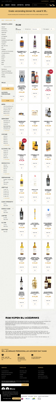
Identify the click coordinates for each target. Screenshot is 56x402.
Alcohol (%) (6, 149)
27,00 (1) (6, 154)
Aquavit (3, 34)
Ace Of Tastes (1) (8, 108)
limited (4, 216)
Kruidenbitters (5, 53)
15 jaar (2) (6, 194)
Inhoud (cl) (5, 163)
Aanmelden (25, 384)
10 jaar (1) (6, 191)
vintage (4, 134)
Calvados (3, 42)
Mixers (3, 57)
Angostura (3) (7, 109)
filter (3, 223)
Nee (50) (6, 205)
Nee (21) (6, 226)
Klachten (3, 376)
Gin (2, 47)
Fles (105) (6, 182)
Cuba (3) (6, 124)
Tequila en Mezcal (6, 71)
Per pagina (46, 29)
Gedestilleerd (6, 24)
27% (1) (5, 155)
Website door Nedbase (43, 396)
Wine (13, 5)
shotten (4, 229)
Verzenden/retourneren (7, 372)
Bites (27, 5)
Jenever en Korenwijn (7, 51)
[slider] (1, 97)
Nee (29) (6, 219)
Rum (2, 64)
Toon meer (7, 115)
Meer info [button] (9, 395)
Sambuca (4, 69)
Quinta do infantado (42, 376)
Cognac (3, 44)
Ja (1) (5, 203)
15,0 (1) (5, 168)
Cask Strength (7, 202)
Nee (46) (6, 212)
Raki (2, 62)
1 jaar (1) (6, 189)
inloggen (52, 1)
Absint (3, 27)
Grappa (3, 49)
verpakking (5, 177)
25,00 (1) (6, 152)
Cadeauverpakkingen (7, 40)
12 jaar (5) (6, 192)
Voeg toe (22, 59)
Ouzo (2, 59)
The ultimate (41, 370)
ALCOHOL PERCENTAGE (5, 93)
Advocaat (4, 28)
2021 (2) (6, 141)
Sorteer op (27, 29)
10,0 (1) (5, 165)
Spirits (20, 5)
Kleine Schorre (23, 377)
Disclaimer (30, 396)
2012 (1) (5, 136)
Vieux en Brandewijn (6, 73)
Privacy (35, 396)
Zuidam (21, 376)
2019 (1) (5, 139)
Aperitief (3, 32)
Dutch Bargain (23, 372)
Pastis (3, 60)
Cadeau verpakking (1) (8, 180)
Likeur (3, 55)
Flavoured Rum (7, 66)
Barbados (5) (7, 120)
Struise (21, 374)
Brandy (3, 38)
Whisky (3, 76)
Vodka (3, 75)
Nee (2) (5, 231)
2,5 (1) (5, 170)
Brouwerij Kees (23, 370)
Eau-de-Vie (4, 45)
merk (3, 104)
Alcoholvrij (4, 30)
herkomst (5, 119)
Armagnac (4, 36)
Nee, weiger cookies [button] (7, 398)
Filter (7, 88)
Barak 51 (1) (6, 113)
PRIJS (3, 82)
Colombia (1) (7, 122)
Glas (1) (5, 184)
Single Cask (5, 209)
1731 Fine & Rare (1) (8, 106)
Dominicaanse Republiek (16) (7, 126)
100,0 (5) (6, 166)
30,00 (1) (6, 157)
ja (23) (5, 217)
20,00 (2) (6, 150)
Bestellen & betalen (6, 374)
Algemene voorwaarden (21, 396)
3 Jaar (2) (6, 196)
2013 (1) (5, 138)
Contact (3, 377)
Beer (7, 5)
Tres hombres (41, 372)
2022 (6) (6, 143)
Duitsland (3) (7, 128)
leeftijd (4, 187)
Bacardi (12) (7, 111)
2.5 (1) (5, 172)
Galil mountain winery (43, 377)
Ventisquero (41, 374)
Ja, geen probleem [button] (16, 398)
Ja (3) (5, 210)
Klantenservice (5, 370)
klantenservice (45, 1)
